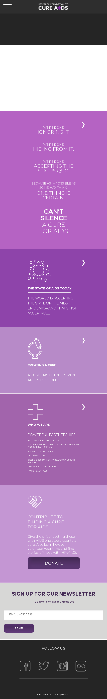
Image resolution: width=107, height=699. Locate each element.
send (18, 628)
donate (54, 563)
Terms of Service (43, 694)
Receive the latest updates (53, 597)
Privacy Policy (61, 694)
